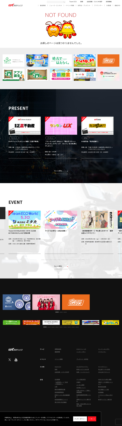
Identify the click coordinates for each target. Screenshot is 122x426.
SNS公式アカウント (104, 372)
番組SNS (117, 5)
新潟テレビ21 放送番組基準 (62, 396)
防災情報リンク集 (103, 389)
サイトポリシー (102, 367)
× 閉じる (92, 419)
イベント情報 (70, 5)
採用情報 (109, 2)
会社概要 (57, 379)
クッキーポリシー (80, 419)
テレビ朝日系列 (81, 379)
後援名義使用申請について (84, 396)
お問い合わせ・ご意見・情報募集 (84, 391)
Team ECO (73, 2)
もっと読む (61, 171)
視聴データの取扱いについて (105, 383)
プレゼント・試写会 (82, 359)
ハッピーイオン (81, 352)
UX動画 (108, 5)
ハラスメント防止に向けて (105, 396)
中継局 (78, 382)
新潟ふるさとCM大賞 (83, 369)
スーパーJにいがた (103, 349)
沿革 (56, 386)
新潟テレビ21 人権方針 (105, 399)
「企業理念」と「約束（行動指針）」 (61, 383)
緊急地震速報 (102, 387)
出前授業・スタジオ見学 (94, 2)
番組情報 (43, 5)
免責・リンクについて (83, 372)
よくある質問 (80, 385)
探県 (81, 2)
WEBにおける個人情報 (104, 379)
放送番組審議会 (59, 392)
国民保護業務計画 (60, 389)
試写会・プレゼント (84, 5)
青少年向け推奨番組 (61, 402)
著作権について (81, 388)
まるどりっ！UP (81, 349)
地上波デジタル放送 (104, 369)
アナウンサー (98, 5)
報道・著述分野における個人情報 (84, 405)
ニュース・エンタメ (55, 5)
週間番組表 (58, 349)
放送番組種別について (61, 399)
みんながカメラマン (82, 367)
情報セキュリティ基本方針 (84, 400)
